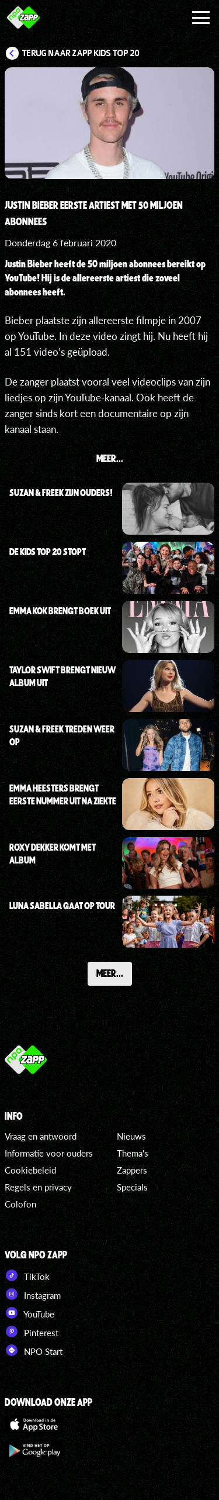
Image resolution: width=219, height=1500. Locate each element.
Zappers (132, 1170)
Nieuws (131, 1136)
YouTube (29, 1313)
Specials (132, 1187)
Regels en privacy (38, 1187)
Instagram (33, 1294)
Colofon (20, 1204)
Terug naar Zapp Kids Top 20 (81, 53)
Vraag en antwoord (41, 1136)
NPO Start (33, 1350)
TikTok (27, 1275)
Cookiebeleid (30, 1170)
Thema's (132, 1153)
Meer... (109, 972)
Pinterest (31, 1331)
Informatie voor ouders (49, 1153)
